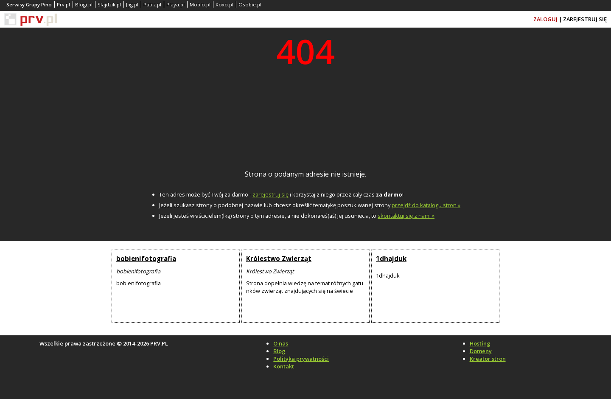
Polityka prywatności (301, 358)
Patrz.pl (152, 4)
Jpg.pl (132, 4)
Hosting (480, 343)
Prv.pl (63, 4)
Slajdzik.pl (109, 4)
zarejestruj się (270, 194)
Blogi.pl (83, 4)
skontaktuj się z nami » (406, 215)
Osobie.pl (249, 4)
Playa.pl (175, 4)
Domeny (481, 351)
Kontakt (283, 366)
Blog (279, 351)
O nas (280, 343)
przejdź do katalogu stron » (426, 205)
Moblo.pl (200, 4)
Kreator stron (488, 358)
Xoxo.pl (224, 4)
